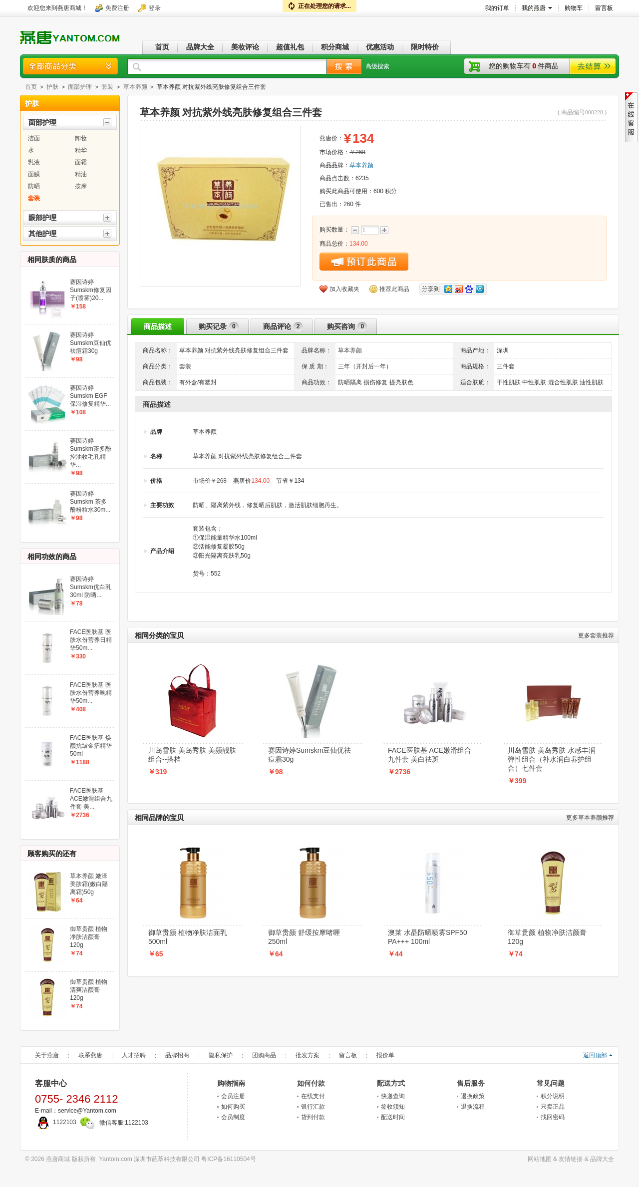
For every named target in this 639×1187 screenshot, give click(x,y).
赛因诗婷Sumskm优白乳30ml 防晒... (90, 587)
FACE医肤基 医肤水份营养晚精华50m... (91, 692)
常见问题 (551, 1083)
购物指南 (231, 1083)
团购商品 (264, 1055)
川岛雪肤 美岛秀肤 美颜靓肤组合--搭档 (192, 754)
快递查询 (393, 1096)
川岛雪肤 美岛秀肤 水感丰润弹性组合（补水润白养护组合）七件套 (552, 759)
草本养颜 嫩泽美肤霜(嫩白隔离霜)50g (89, 884)
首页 (31, 86)
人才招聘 (134, 1055)
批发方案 (308, 1055)
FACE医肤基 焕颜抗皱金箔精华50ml (91, 745)
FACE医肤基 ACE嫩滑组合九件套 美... (91, 798)
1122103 (55, 1122)
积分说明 (553, 1096)
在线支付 (313, 1096)
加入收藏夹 (344, 289)
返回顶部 (595, 1055)
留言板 (348, 1055)
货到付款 (313, 1117)
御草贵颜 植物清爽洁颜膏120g (88, 989)
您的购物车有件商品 (524, 66)
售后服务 (471, 1083)
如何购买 (233, 1106)
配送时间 (393, 1117)
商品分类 (70, 66)
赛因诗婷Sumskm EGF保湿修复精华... (90, 395)
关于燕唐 (47, 1055)
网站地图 (540, 1159)
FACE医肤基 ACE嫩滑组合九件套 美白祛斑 (429, 754)
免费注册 (117, 7)
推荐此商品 (394, 289)
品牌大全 (602, 1159)
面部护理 (80, 86)
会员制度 (233, 1117)
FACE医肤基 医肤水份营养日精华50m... (91, 639)
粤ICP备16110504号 (228, 1159)
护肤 (52, 86)
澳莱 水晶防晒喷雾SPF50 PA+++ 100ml (427, 936)
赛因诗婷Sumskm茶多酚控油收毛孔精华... (90, 452)
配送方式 (391, 1083)
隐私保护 (221, 1055)
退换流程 (473, 1106)
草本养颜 (135, 86)
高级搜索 (377, 66)
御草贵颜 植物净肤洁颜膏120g (547, 936)
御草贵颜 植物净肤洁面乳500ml (187, 936)
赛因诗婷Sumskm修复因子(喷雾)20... (90, 290)
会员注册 (233, 1096)
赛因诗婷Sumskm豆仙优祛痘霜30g (309, 754)
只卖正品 (553, 1106)
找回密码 (553, 1117)
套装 (107, 86)
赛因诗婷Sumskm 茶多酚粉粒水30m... (90, 501)
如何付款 (311, 1083)
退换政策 (473, 1096)
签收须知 (393, 1106)
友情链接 (571, 1159)
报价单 (385, 1055)
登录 (155, 7)
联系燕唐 (90, 1055)
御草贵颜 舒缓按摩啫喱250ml (304, 936)
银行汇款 (313, 1106)
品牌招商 (177, 1055)
